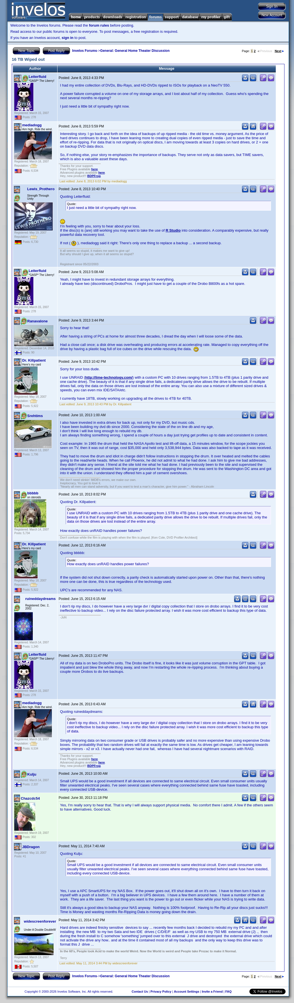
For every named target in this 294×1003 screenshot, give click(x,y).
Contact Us (140, 991)
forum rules (99, 25)
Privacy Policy (160, 991)
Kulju (31, 774)
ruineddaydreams (40, 599)
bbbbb (32, 493)
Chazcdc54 (30, 798)
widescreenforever (40, 921)
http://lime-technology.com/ (109, 377)
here (94, 169)
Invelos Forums (84, 51)
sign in (68, 38)
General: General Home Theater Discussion (134, 51)
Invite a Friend (212, 991)
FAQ (228, 991)
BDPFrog (94, 176)
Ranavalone (37, 321)
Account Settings (186, 991)
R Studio (173, 230)
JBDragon (31, 847)
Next (279, 51)
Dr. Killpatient (34, 360)
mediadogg (32, 125)
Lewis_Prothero (41, 189)
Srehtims (35, 416)
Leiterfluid (37, 77)
